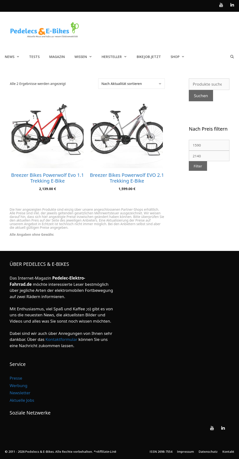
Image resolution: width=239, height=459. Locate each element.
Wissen (85, 57)
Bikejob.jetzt (149, 56)
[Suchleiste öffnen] (232, 57)
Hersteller (117, 57)
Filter (198, 166)
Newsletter (20, 392)
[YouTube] (221, 5)
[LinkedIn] (232, 5)
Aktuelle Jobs (22, 400)
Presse (16, 378)
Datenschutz (208, 451)
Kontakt (228, 451)
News (14, 57)
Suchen (201, 95)
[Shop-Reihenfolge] (131, 83)
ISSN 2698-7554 (161, 451)
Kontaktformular (61, 339)
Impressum (185, 451)
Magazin (57, 56)
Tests (34, 56)
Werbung (18, 385)
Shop (180, 57)
